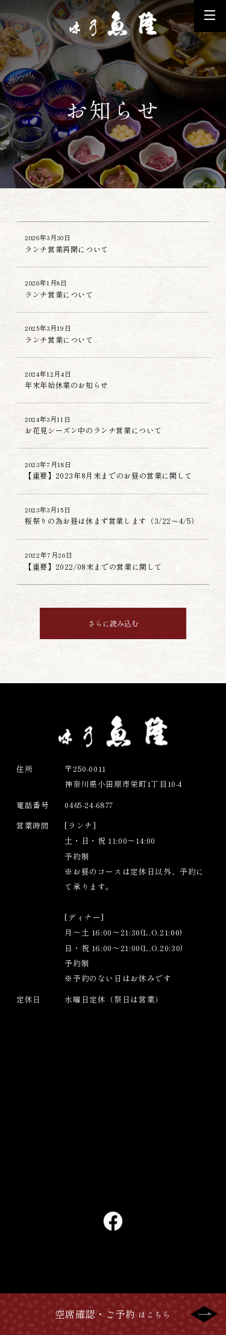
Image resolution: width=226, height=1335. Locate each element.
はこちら (113, 1314)
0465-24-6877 (90, 843)
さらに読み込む (113, 661)
